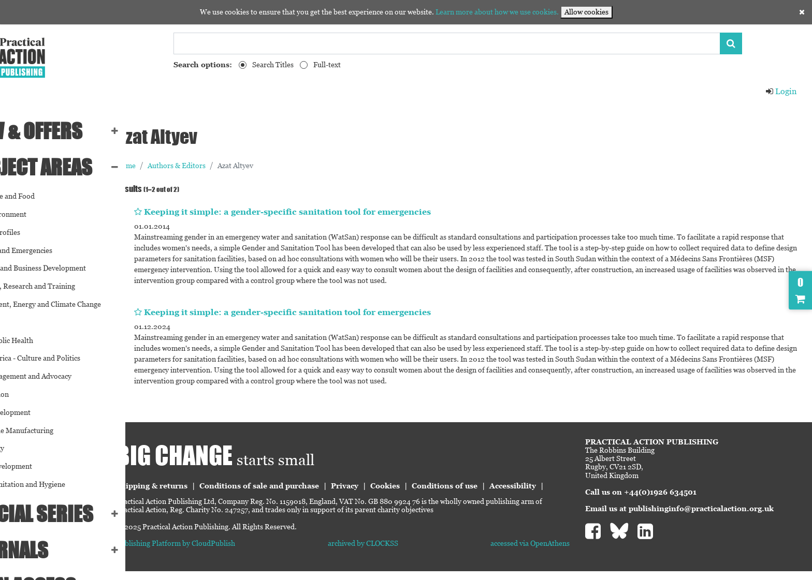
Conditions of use (502, 486)
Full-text (327, 64)
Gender (19, 322)
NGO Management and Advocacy (59, 376)
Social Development (39, 412)
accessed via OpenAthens (549, 552)
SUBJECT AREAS (70, 167)
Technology (26, 448)
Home (183, 165)
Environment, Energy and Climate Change (74, 304)
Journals (48, 550)
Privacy (402, 486)
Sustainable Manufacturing (50, 430)
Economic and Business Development (66, 268)
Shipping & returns (209, 486)
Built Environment (37, 214)
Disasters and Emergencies (50, 250)
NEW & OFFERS (65, 130)
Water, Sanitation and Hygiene (56, 484)
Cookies (442, 486)
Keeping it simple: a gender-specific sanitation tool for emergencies (344, 212)
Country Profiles (34, 232)
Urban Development (39, 466)
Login (780, 91)
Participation (28, 394)
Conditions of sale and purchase (316, 486)
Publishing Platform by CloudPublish (233, 552)
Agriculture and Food (41, 196)
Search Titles (273, 64)
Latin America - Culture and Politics (64, 358)
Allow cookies (586, 12)
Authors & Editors (234, 165)
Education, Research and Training (61, 286)
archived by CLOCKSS (401, 552)
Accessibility (196, 495)
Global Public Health (40, 340)
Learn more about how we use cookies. (497, 12)
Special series (70, 513)
